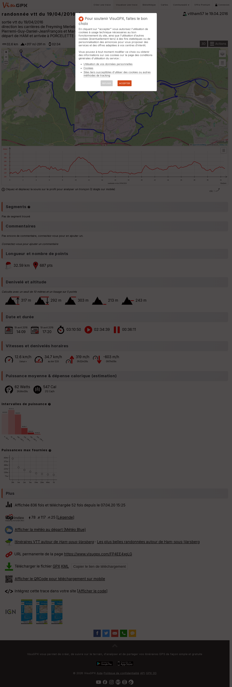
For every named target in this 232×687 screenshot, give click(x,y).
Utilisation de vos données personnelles (108, 64)
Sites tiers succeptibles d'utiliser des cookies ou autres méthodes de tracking (117, 74)
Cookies (88, 68)
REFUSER (106, 83)
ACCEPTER (124, 83)
